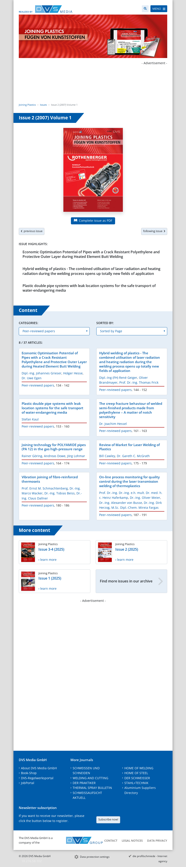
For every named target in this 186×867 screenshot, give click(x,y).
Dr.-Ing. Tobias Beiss (59, 493)
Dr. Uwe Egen (32, 378)
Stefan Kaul (30, 419)
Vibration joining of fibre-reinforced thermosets (50, 479)
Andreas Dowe (54, 456)
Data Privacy (157, 841)
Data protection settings (95, 857)
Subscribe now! (108, 819)
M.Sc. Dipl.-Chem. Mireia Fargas (135, 507)
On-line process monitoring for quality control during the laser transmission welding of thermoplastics (129, 481)
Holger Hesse (73, 373)
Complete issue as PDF (93, 220)
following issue (154, 231)
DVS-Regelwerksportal (37, 778)
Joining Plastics (27, 104)
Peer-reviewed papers (38, 385)
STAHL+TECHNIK (136, 783)
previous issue (31, 231)
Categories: (28, 323)
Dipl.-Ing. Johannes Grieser (41, 373)
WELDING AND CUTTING (90, 778)
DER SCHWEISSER (137, 778)
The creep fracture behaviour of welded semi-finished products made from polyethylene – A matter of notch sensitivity (130, 410)
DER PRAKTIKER (84, 783)
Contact (110, 841)
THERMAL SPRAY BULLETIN (92, 788)
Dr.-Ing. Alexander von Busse (120, 503)
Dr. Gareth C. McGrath (133, 456)
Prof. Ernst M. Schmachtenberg (45, 488)
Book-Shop (29, 773)
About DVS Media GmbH (39, 768)
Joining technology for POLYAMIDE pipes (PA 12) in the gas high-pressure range (54, 447)
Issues (43, 104)
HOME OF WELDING (138, 768)
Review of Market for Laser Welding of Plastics (129, 447)
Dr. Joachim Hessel (113, 424)
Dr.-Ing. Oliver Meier (145, 497)
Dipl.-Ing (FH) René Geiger (118, 377)
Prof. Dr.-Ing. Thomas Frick (138, 382)
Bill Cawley (107, 456)
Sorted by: (105, 323)
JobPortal (27, 783)
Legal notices (132, 841)
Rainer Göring (32, 456)
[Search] (145, 8)
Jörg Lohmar (76, 456)
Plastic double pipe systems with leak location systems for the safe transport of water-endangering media (89, 288)
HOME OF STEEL (136, 773)
